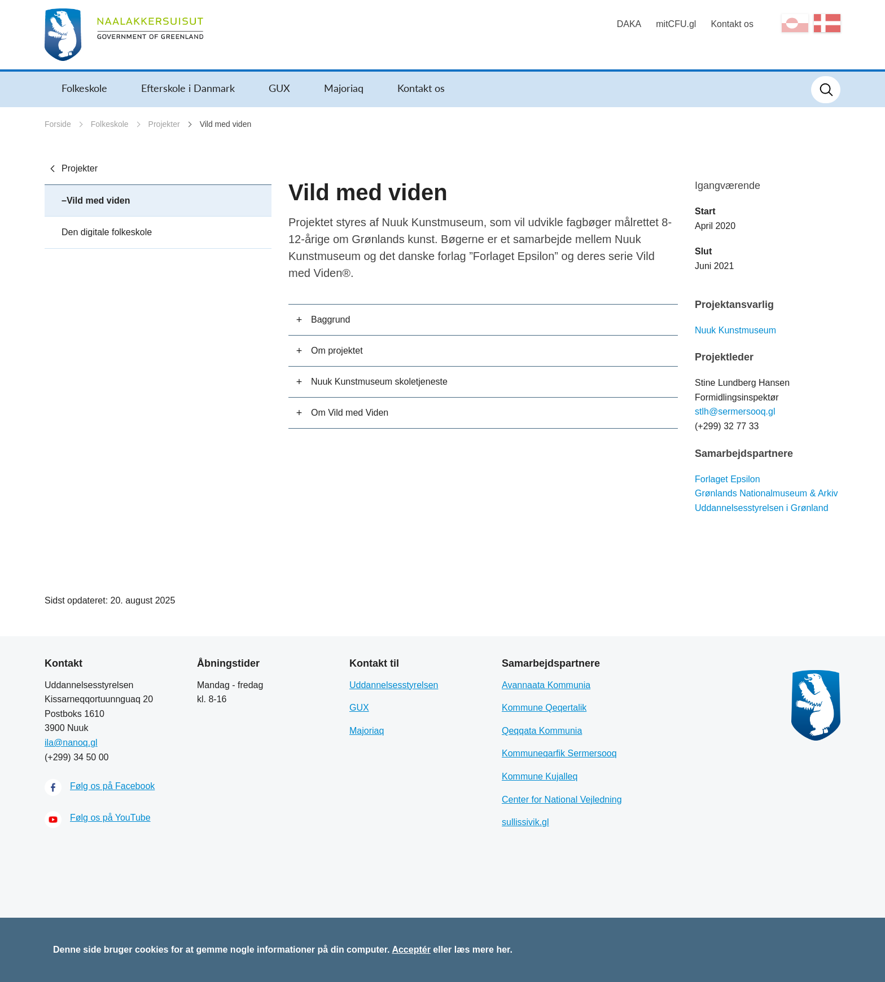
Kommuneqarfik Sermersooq (559, 753)
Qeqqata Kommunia (542, 731)
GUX (279, 88)
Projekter (164, 124)
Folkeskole (84, 88)
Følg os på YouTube (110, 817)
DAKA (629, 24)
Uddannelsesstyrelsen (393, 685)
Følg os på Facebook (112, 786)
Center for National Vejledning (562, 799)
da (827, 23)
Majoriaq (343, 88)
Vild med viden (226, 124)
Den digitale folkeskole (107, 232)
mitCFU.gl (676, 24)
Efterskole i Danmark (188, 88)
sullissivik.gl (525, 822)
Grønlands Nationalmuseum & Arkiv (766, 493)
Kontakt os (732, 24)
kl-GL (795, 23)
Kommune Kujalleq (539, 776)
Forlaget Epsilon (727, 479)
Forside (58, 124)
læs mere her (482, 949)
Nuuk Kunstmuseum (735, 330)
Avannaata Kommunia (546, 685)
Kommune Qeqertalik (544, 707)
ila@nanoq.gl (71, 742)
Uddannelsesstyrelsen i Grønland (762, 508)
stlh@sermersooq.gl (735, 411)
